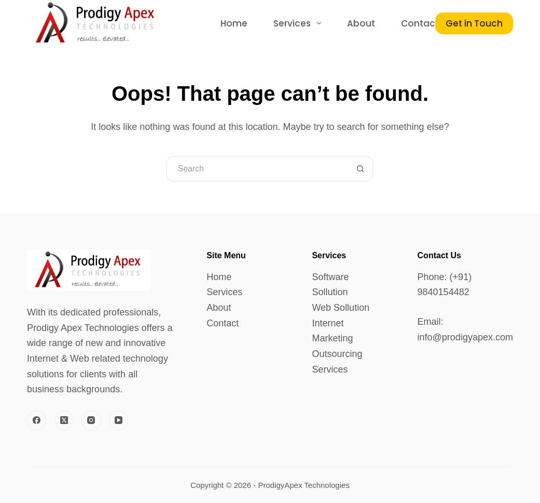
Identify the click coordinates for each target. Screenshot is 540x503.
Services (224, 292)
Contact (222, 323)
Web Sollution (340, 307)
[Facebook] (37, 420)
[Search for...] (257, 169)
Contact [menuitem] (420, 23)
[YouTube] (119, 420)
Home (218, 277)
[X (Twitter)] (64, 420)
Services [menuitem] (299, 23)
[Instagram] (91, 420)
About (218, 307)
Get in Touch (474, 23)
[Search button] (360, 169)
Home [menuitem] (233, 23)
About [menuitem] (361, 23)
